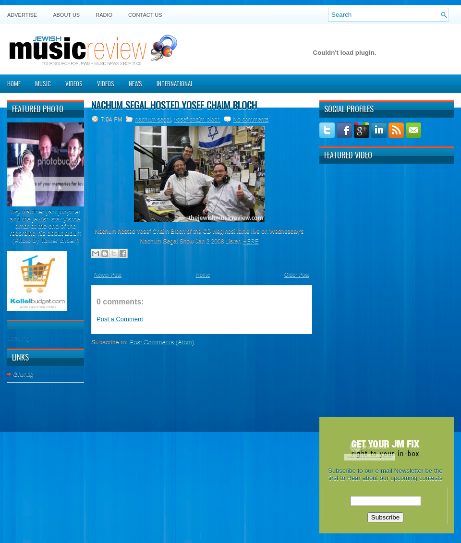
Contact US (145, 15)
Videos (74, 83)
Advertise (22, 15)
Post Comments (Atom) (162, 341)
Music (43, 83)
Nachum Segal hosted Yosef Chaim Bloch (174, 105)
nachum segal (153, 119)
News (135, 83)
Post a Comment (120, 319)
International (175, 83)
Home (14, 83)
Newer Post (107, 274)
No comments (250, 119)
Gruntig (23, 374)
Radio (104, 15)
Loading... (21, 337)
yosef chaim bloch (197, 119)
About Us (66, 15)
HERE (250, 241)
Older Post (296, 274)
